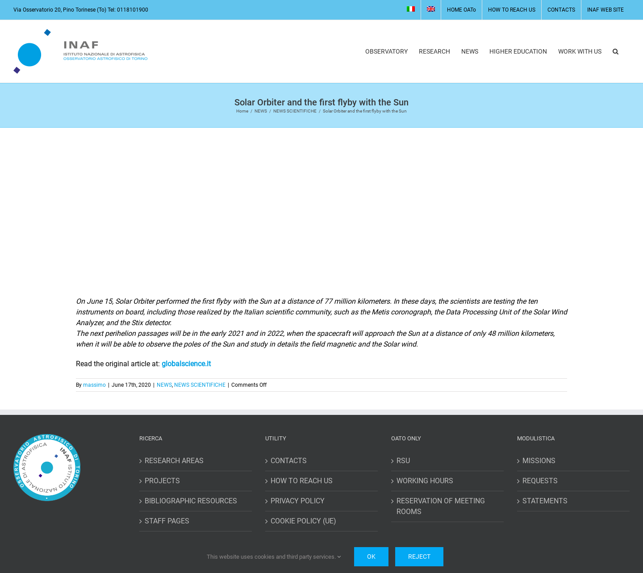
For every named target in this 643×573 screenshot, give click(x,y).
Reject (419, 556)
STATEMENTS (545, 501)
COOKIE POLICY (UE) (303, 521)
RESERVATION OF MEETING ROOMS (441, 506)
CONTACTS (289, 460)
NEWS (164, 385)
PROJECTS (162, 481)
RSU (403, 460)
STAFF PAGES (167, 521)
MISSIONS (538, 460)
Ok (371, 556)
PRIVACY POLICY (298, 501)
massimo (94, 385)
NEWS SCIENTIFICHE (199, 385)
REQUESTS (540, 481)
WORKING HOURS (425, 481)
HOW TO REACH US (302, 481)
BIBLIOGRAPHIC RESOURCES (191, 501)
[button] (615, 51)
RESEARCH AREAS (174, 460)
